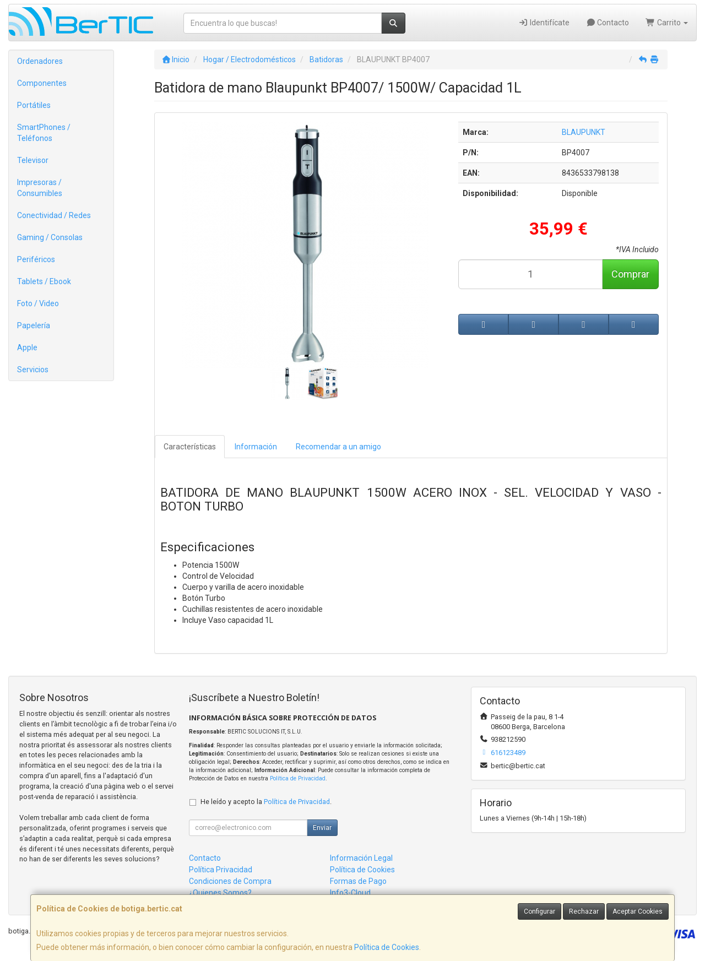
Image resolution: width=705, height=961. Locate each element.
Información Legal (361, 858)
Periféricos (36, 259)
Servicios (32, 369)
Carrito (667, 22)
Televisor (32, 160)
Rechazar (584, 911)
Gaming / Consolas (50, 237)
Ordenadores (40, 61)
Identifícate (544, 22)
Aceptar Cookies (637, 911)
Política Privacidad (220, 869)
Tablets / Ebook (44, 281)
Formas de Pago (358, 881)
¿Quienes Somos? (220, 892)
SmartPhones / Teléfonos (43, 133)
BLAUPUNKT (583, 132)
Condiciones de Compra (230, 881)
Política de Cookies (386, 947)
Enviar (322, 828)
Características (190, 446)
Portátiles (34, 105)
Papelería (33, 325)
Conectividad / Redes (54, 215)
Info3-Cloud (350, 892)
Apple (27, 347)
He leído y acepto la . (266, 801)
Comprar (630, 274)
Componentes (42, 83)
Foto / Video (38, 303)
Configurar (539, 911)
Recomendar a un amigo (338, 446)
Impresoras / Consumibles (39, 188)
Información (256, 446)
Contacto (608, 22)
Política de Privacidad (298, 778)
